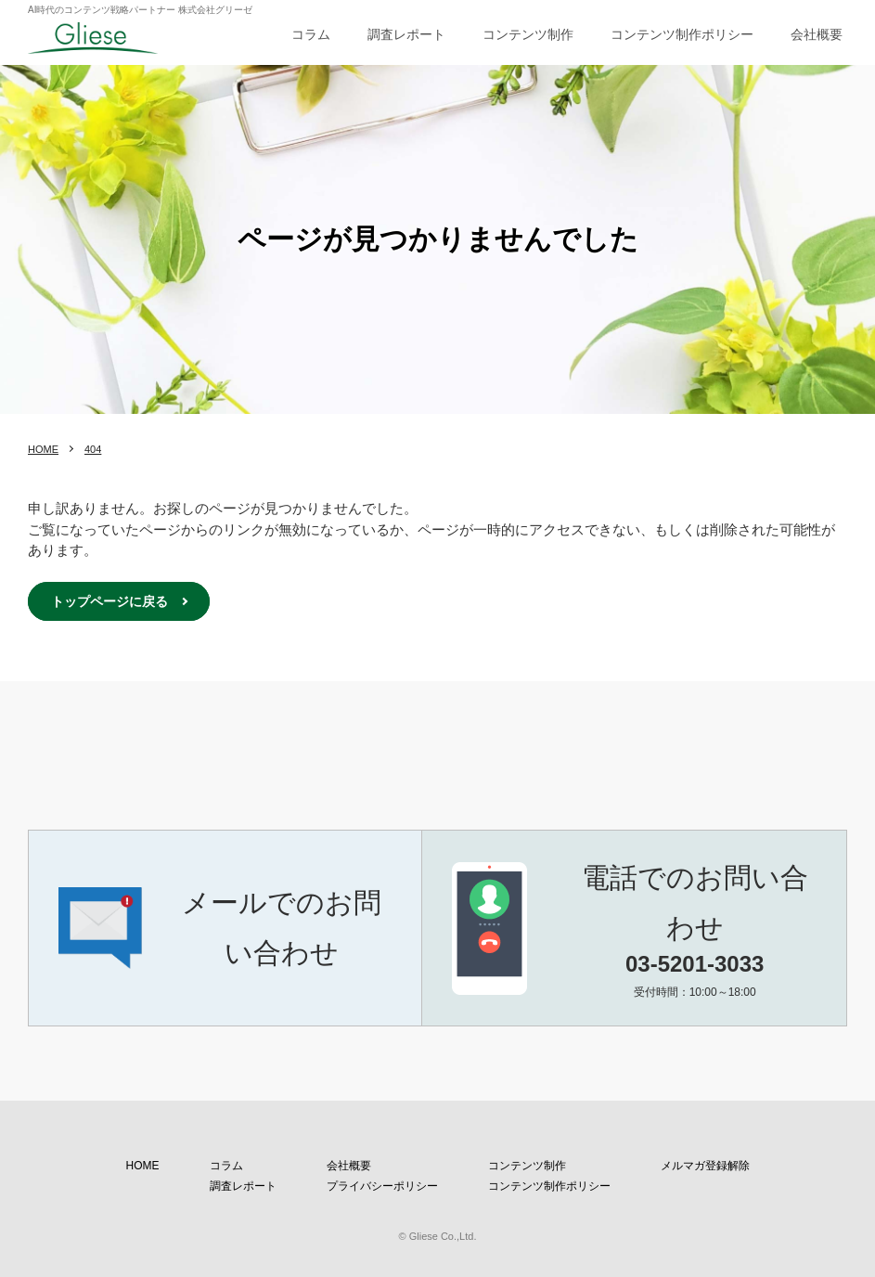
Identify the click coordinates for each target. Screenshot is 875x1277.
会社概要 (817, 34)
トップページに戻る (109, 601)
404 (92, 449)
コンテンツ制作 (528, 34)
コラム (310, 34)
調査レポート (406, 34)
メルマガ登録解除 (705, 1165)
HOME (43, 449)
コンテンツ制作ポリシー (682, 34)
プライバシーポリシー (382, 1186)
